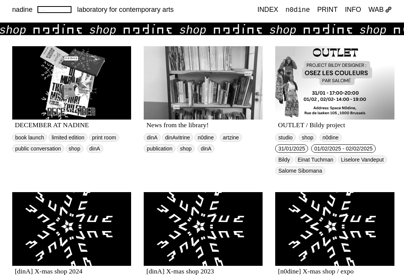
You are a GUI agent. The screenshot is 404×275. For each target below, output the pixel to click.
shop (74, 149)
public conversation (38, 149)
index (268, 10)
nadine (22, 9)
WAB (380, 10)
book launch (29, 137)
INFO (353, 10)
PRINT (327, 10)
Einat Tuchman (315, 160)
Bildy (284, 160)
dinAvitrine (177, 137)
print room (104, 137)
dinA (94, 149)
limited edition (68, 137)
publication (159, 149)
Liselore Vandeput (362, 160)
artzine (231, 137)
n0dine (298, 9)
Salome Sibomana (300, 171)
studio (285, 137)
